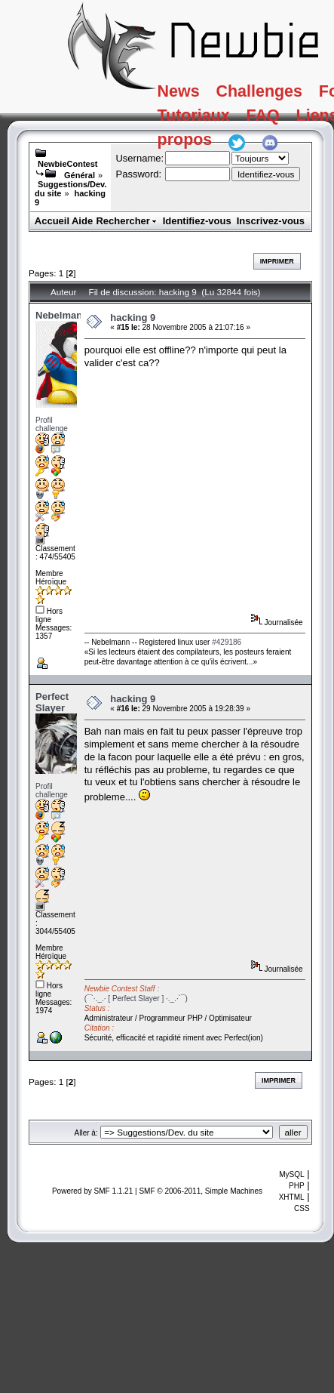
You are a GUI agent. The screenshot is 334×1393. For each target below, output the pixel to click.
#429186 (226, 642)
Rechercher (127, 221)
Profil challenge (51, 424)
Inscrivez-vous (271, 221)
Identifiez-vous (197, 221)
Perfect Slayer (52, 702)
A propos (210, 154)
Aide (82, 221)
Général (79, 175)
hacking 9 (132, 317)
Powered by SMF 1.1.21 (92, 1191)
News (192, 92)
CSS (302, 1208)
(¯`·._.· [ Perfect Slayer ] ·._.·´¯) (136, 998)
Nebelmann (61, 315)
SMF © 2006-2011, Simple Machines (200, 1191)
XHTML (292, 1197)
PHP (297, 1186)
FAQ (297, 123)
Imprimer (277, 261)
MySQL (291, 1174)
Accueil (52, 221)
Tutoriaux (212, 123)
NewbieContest (67, 163)
